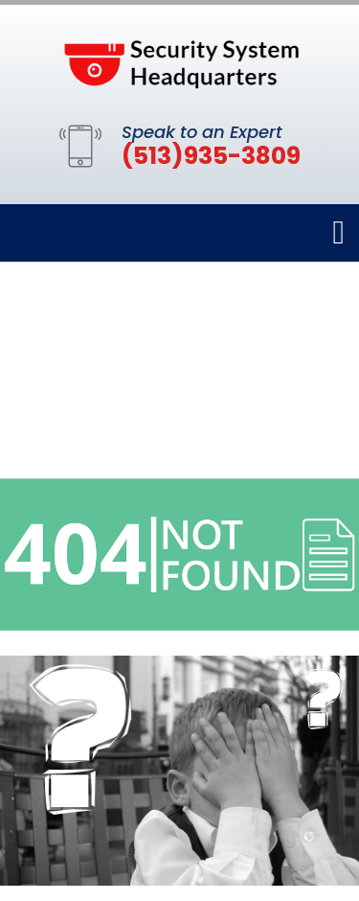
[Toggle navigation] (339, 233)
